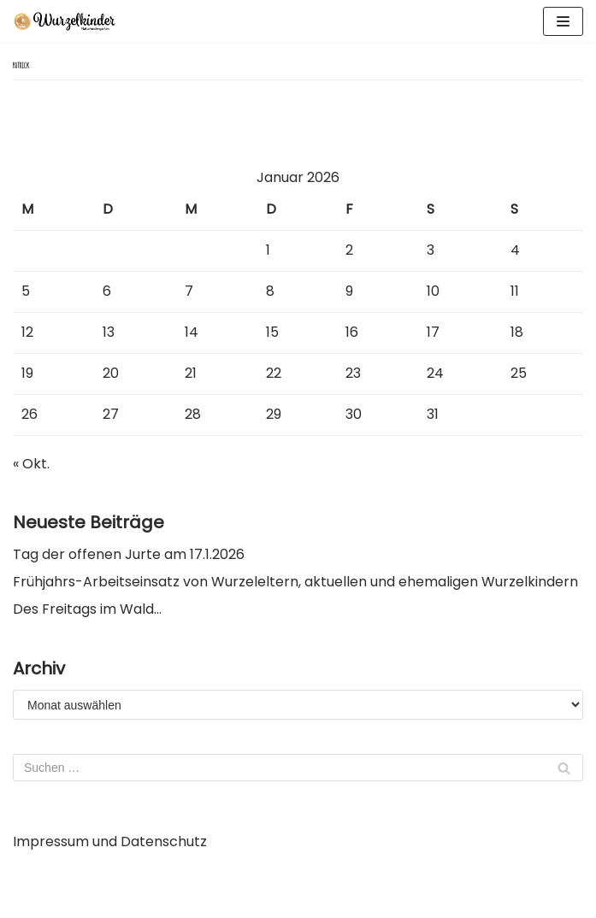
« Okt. (31, 464)
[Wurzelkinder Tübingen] (64, 21)
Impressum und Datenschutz (110, 841)
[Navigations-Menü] (563, 21)
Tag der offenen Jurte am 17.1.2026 (129, 554)
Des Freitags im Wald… (87, 609)
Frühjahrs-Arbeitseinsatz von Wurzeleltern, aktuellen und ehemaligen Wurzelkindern (295, 581)
